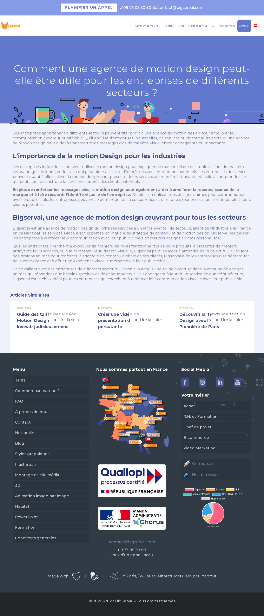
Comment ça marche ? (37, 391)
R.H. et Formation (201, 416)
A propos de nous (32, 412)
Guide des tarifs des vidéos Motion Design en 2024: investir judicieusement (46, 320)
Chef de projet (198, 427)
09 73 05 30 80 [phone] (137, 7)
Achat (189, 406)
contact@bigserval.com (132, 542)
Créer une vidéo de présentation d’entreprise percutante (126, 320)
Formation (25, 527)
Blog (19, 443)
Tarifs (20, 380)
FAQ (19, 401)
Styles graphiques (32, 454)
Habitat (22, 506)
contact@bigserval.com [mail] (180, 7)
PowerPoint (26, 517)
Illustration (25, 464)
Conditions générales (35, 538)
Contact (23, 422)
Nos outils (24, 433)
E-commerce (196, 437)
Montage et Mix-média (37, 475)
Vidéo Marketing (200, 448)
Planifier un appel (89, 7)
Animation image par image (42, 496)
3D (17, 485)
